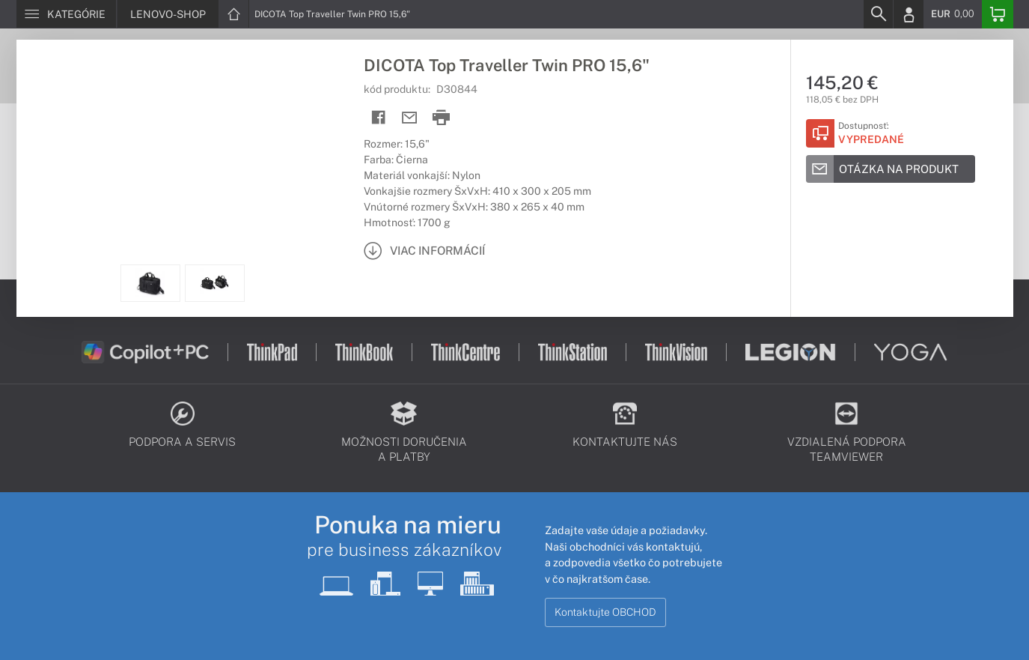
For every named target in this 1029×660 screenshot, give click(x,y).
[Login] (908, 14)
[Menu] (66, 14)
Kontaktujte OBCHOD (605, 612)
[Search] (878, 14)
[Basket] (997, 14)
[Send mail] (409, 118)
